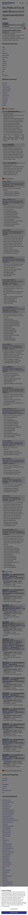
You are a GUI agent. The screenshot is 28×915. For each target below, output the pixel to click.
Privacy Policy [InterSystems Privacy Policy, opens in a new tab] (7, 907)
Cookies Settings (14, 909)
